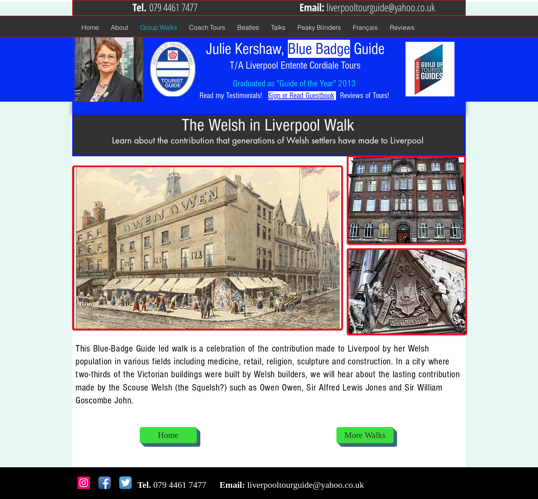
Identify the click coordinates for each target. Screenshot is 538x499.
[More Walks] (364, 435)
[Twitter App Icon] (125, 483)
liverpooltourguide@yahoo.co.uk (380, 7)
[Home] (168, 435)
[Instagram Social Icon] (83, 483)
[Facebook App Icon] (104, 483)
